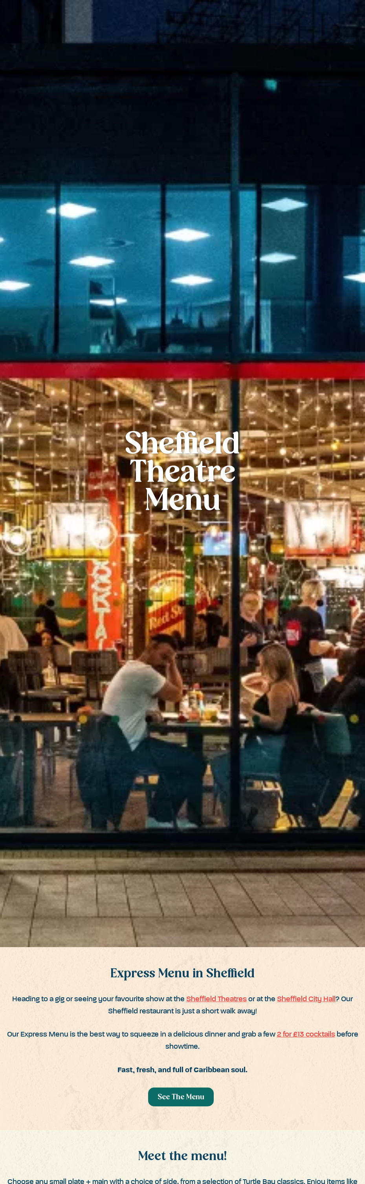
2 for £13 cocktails (306, 1034)
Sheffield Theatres (216, 999)
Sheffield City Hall (306, 999)
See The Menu (181, 1097)
